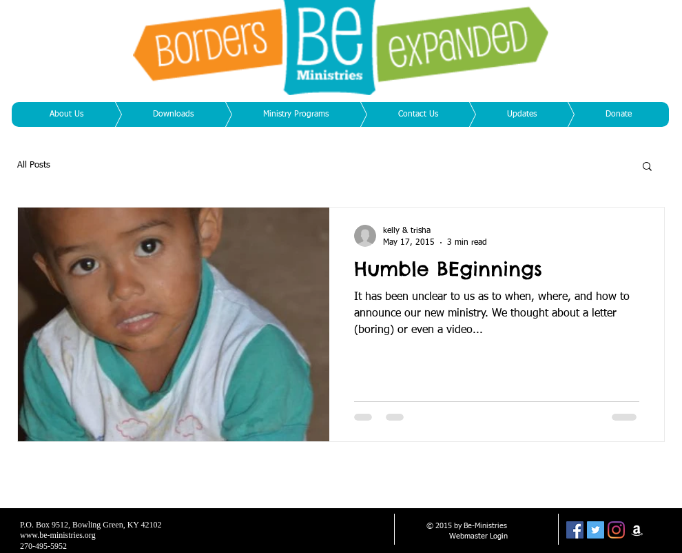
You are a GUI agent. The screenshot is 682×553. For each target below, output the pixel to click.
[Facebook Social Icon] (574, 530)
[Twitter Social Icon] (595, 530)
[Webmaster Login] (478, 536)
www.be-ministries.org (58, 535)
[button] (647, 167)
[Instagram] (616, 530)
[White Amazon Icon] (636, 530)
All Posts (33, 165)
